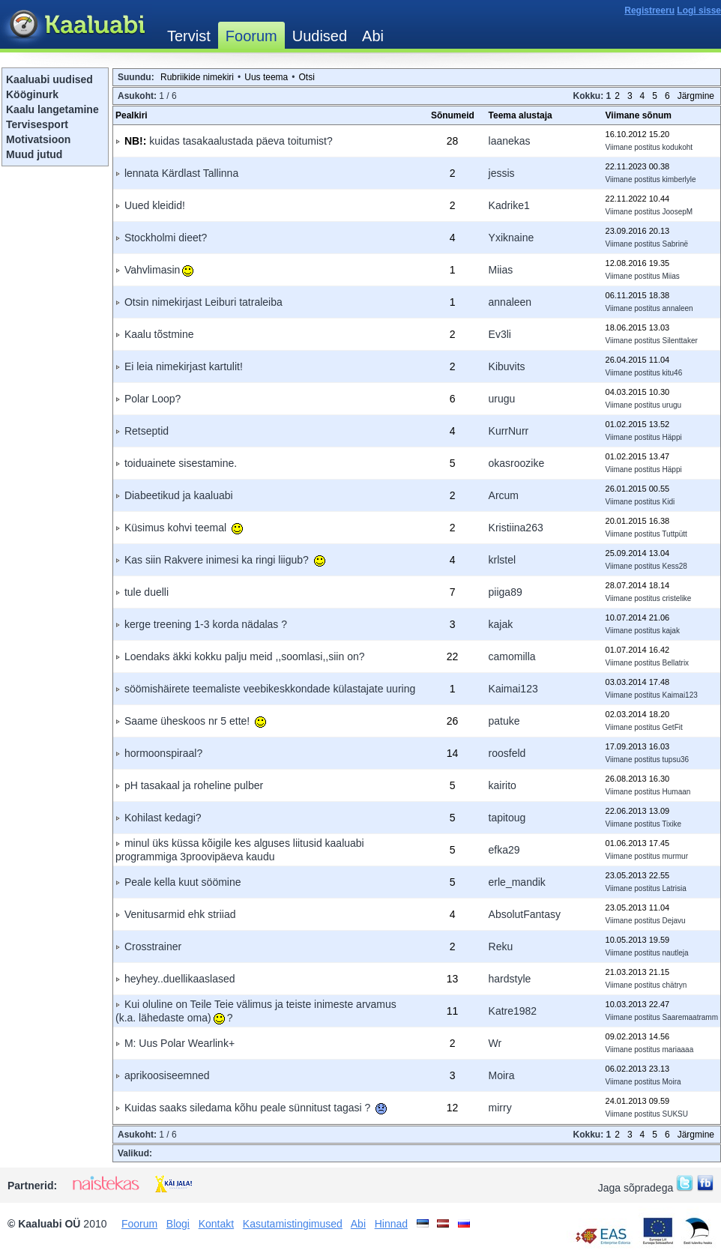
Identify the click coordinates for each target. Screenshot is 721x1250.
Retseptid (146, 431)
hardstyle (510, 979)
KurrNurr (509, 431)
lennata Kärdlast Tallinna (181, 173)
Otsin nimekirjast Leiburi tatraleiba (203, 302)
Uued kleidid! (154, 205)
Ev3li (500, 334)
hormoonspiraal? (163, 753)
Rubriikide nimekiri (197, 77)
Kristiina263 (516, 528)
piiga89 (505, 592)
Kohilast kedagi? (163, 818)
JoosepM (678, 212)
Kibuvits (507, 366)
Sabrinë (675, 244)
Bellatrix (676, 663)
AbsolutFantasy (525, 914)
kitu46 (673, 373)
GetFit (673, 727)
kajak (501, 624)
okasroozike (517, 463)
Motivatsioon (38, 139)
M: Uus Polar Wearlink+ (179, 1043)
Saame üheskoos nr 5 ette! (195, 721)
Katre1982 (513, 1011)
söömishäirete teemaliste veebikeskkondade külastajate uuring (269, 689)
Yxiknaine (511, 238)
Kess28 (675, 566)
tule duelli (146, 592)
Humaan (677, 792)
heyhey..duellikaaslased (179, 979)
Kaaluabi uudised (49, 79)
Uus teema (266, 77)
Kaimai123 (513, 689)
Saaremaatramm (690, 1017)
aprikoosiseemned (167, 1075)
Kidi (669, 502)
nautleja (676, 953)
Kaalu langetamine (52, 109)
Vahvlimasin (158, 270)
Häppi (672, 437)
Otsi (306, 77)
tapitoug (507, 818)
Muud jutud (34, 154)
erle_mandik (517, 882)
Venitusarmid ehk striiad (180, 914)
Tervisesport (37, 124)
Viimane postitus (633, 147)
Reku (501, 946)
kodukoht (678, 147)
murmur (675, 856)
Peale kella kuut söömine (182, 882)
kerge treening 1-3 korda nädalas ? (205, 624)
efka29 (504, 850)
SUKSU (675, 1114)
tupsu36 (676, 759)
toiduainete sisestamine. (180, 463)
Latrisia (675, 888)
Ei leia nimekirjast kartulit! (183, 366)
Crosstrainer (152, 946)
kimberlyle (679, 179)
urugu (502, 399)
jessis (502, 173)
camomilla (512, 656)
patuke (504, 721)
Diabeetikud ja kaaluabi (178, 495)
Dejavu (674, 921)
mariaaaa (678, 1049)
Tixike (671, 824)
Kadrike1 (509, 205)
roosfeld (507, 753)
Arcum (504, 495)
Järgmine (696, 96)
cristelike (677, 598)
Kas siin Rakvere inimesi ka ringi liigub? (224, 560)
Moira (502, 1075)
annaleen (510, 302)
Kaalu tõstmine (159, 334)
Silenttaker (680, 340)
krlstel (502, 560)
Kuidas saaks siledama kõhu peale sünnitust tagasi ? (255, 1108)
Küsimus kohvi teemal (183, 528)
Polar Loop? (152, 399)
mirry (500, 1108)
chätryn (675, 985)
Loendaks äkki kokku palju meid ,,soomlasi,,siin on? (244, 656)
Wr (495, 1043)
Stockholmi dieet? (166, 238)
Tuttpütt (674, 534)
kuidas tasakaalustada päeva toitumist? (240, 141)
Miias (501, 270)
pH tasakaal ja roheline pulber (193, 785)
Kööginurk (32, 94)
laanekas (510, 141)
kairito (502, 785)
